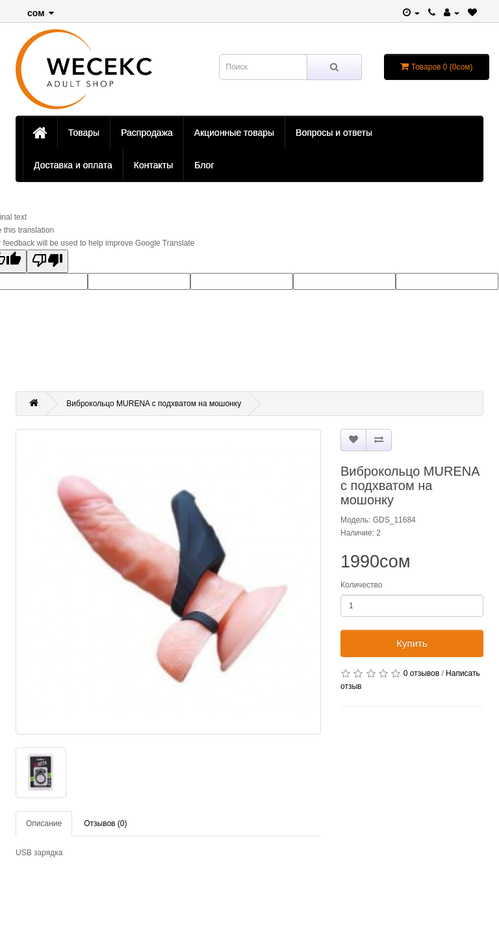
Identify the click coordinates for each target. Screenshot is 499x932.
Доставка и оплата (73, 165)
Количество (361, 584)
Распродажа (147, 132)
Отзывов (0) (105, 823)
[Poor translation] (47, 261)
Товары (83, 132)
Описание (44, 823)
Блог (204, 165)
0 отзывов (421, 673)
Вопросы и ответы (334, 132)
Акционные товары (234, 132)
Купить (411, 643)
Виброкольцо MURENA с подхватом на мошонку (153, 403)
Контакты (153, 165)
